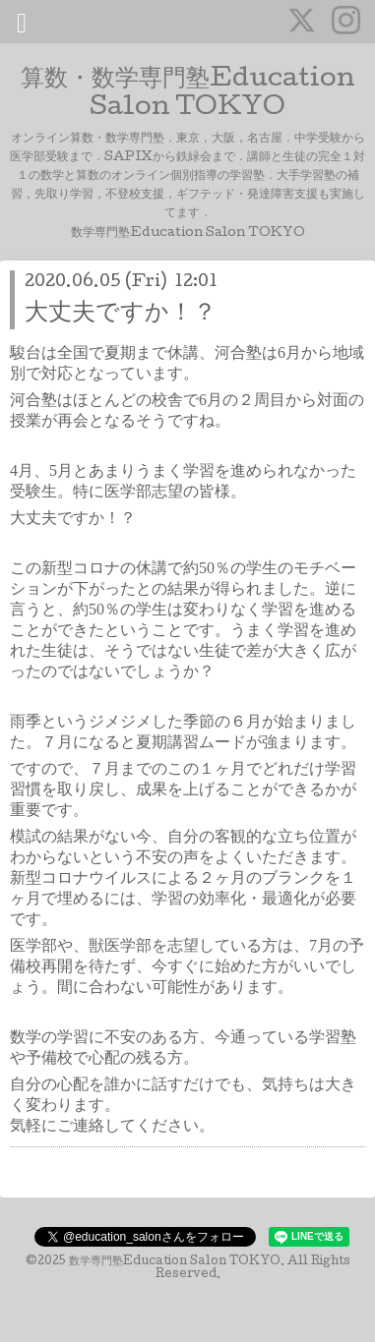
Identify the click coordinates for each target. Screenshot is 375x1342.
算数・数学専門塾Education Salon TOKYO (188, 94)
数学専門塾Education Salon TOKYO (175, 1262)
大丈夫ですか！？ (121, 314)
